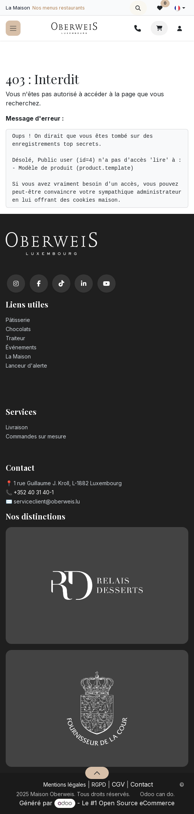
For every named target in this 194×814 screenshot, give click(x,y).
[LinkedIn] (84, 283)
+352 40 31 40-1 (34, 492)
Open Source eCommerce (137, 803)
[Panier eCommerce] (159, 28)
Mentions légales (64, 784)
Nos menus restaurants (58, 8)
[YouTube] (106, 283)
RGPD (99, 784)
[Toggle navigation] (13, 28)
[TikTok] (61, 283)
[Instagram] (16, 283)
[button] (138, 8)
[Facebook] (39, 283)
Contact (141, 784)
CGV (118, 784)
